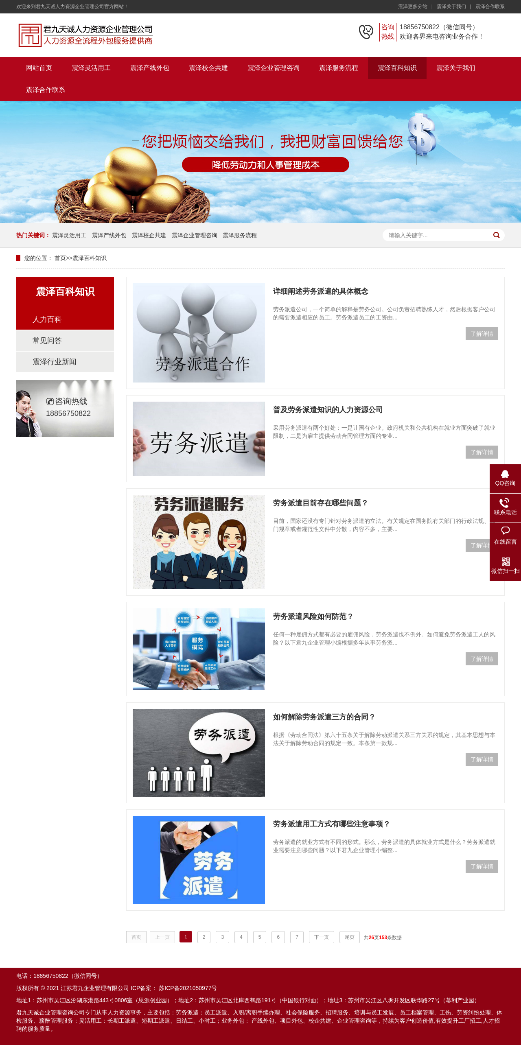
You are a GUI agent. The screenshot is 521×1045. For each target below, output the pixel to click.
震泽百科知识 (397, 67)
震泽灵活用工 (91, 67)
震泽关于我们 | (455, 6)
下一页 (321, 937)
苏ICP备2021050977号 (188, 988)
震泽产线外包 (149, 67)
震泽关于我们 (455, 67)
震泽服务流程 (338, 67)
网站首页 (39, 67)
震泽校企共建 (208, 67)
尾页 (350, 937)
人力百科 (47, 319)
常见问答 (47, 341)
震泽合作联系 (490, 6)
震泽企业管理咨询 (273, 67)
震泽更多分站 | (417, 6)
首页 (60, 258)
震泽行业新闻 (55, 362)
